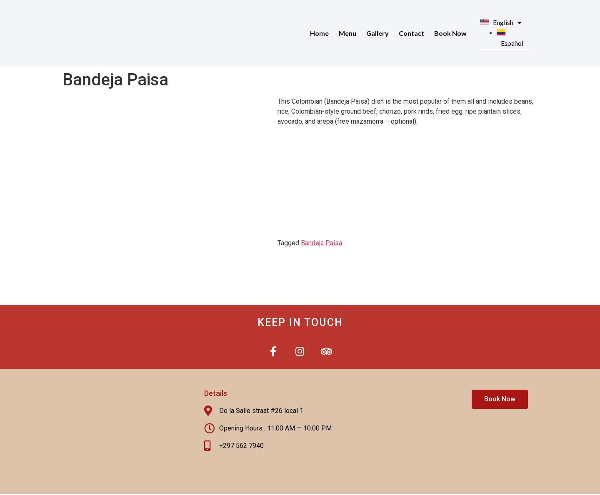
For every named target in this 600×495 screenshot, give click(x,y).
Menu (347, 33)
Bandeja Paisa (321, 243)
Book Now (450, 33)
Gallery (377, 33)
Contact (411, 33)
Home (319, 33)
